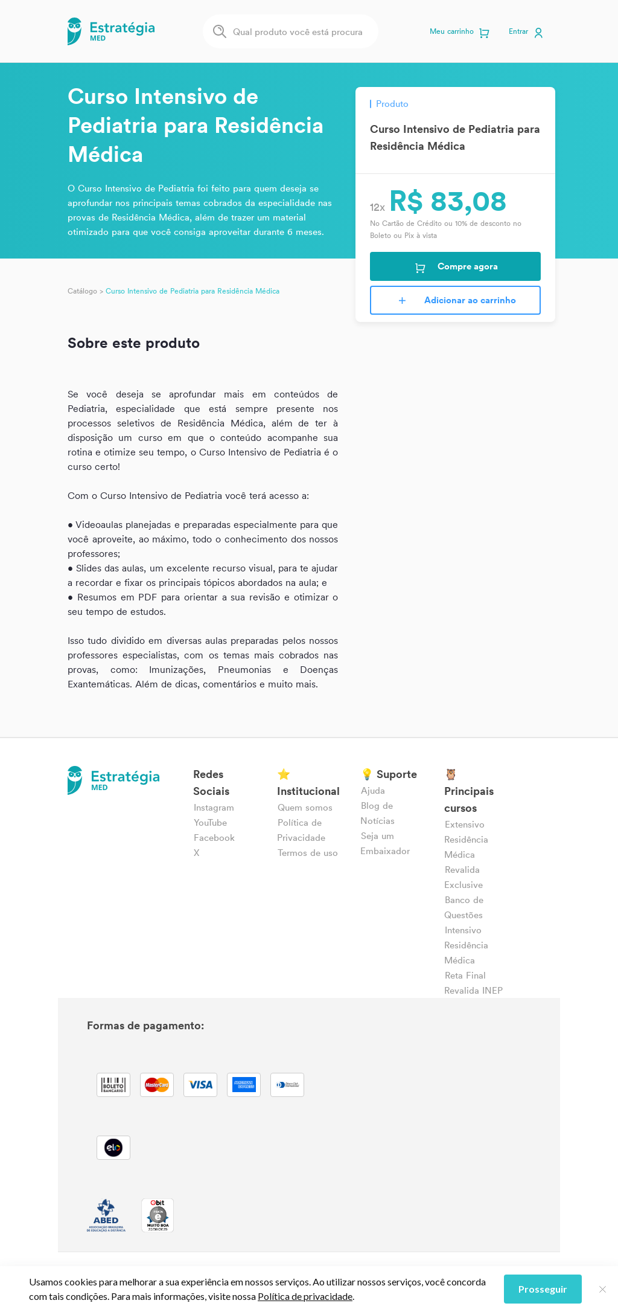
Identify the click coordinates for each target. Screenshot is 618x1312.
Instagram (214, 807)
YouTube (210, 822)
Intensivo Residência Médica (466, 945)
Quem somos (305, 807)
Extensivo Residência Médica (466, 839)
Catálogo (82, 290)
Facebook (214, 837)
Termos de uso (308, 852)
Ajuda (373, 790)
